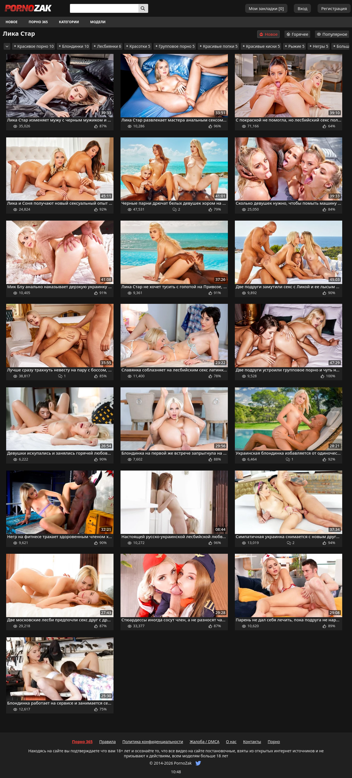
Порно (274, 741)
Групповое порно (175, 46)
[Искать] (143, 8)
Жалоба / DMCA (204, 741)
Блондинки (73, 46)
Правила (107, 741)
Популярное (332, 34)
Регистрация (334, 8)
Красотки (138, 46)
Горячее (297, 34)
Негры (318, 46)
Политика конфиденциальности (152, 741)
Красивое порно (33, 46)
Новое (12, 22)
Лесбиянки (107, 46)
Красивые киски (261, 46)
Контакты (252, 741)
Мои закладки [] (266, 8)
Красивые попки (218, 46)
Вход (302, 8)
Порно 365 (38, 22)
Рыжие (294, 46)
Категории (69, 22)
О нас (231, 741)
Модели (98, 22)
